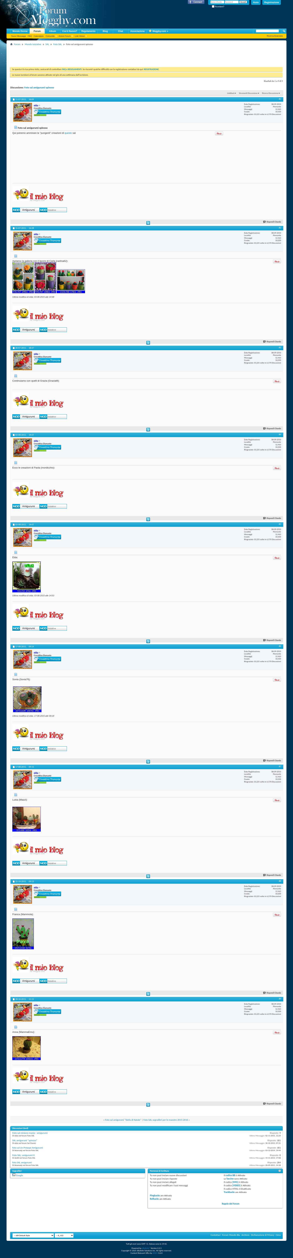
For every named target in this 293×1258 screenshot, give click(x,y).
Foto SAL (57, 44)
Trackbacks (229, 1192)
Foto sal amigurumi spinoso (39, 87)
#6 (280, 646)
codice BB (230, 1175)
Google (19, 1175)
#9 (280, 999)
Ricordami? (218, 7)
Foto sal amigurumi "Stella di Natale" (123, 1119)
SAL (47, 44)
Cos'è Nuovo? (69, 31)
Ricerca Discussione (270, 93)
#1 (280, 99)
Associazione (137, 31)
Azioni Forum (65, 36)
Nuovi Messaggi (18, 36)
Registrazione (271, 2)
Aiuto (256, 2)
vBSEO (155, 1253)
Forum (37, 31)
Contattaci (216, 1235)
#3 (280, 347)
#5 (280, 524)
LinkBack (230, 93)
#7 (280, 766)
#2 (280, 227)
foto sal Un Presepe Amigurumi (27, 1147)
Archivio (245, 1235)
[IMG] (235, 1182)
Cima (278, 1235)
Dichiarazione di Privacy (262, 1235)
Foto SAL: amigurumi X (23, 1155)
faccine (230, 1178)
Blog (105, 31)
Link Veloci (80, 36)
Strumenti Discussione (248, 93)
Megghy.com (157, 31)
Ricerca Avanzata (275, 36)
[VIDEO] (236, 1185)
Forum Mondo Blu (231, 1235)
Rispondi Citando (272, 222)
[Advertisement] (78, 55)
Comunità (50, 36)
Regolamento (88, 31)
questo (68, 133)
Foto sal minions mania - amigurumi (30, 1132)
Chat (120, 31)
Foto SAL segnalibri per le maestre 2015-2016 (165, 1119)
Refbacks (154, 1198)
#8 (280, 881)
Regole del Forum (230, 1203)
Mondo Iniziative (33, 44)
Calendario (39, 36)
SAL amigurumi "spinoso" (24, 1140)
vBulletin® (146, 1248)
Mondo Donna (20, 31)
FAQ (30, 36)
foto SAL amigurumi (22, 1162)
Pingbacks (155, 1195)
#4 (280, 434)
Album (52, 31)
